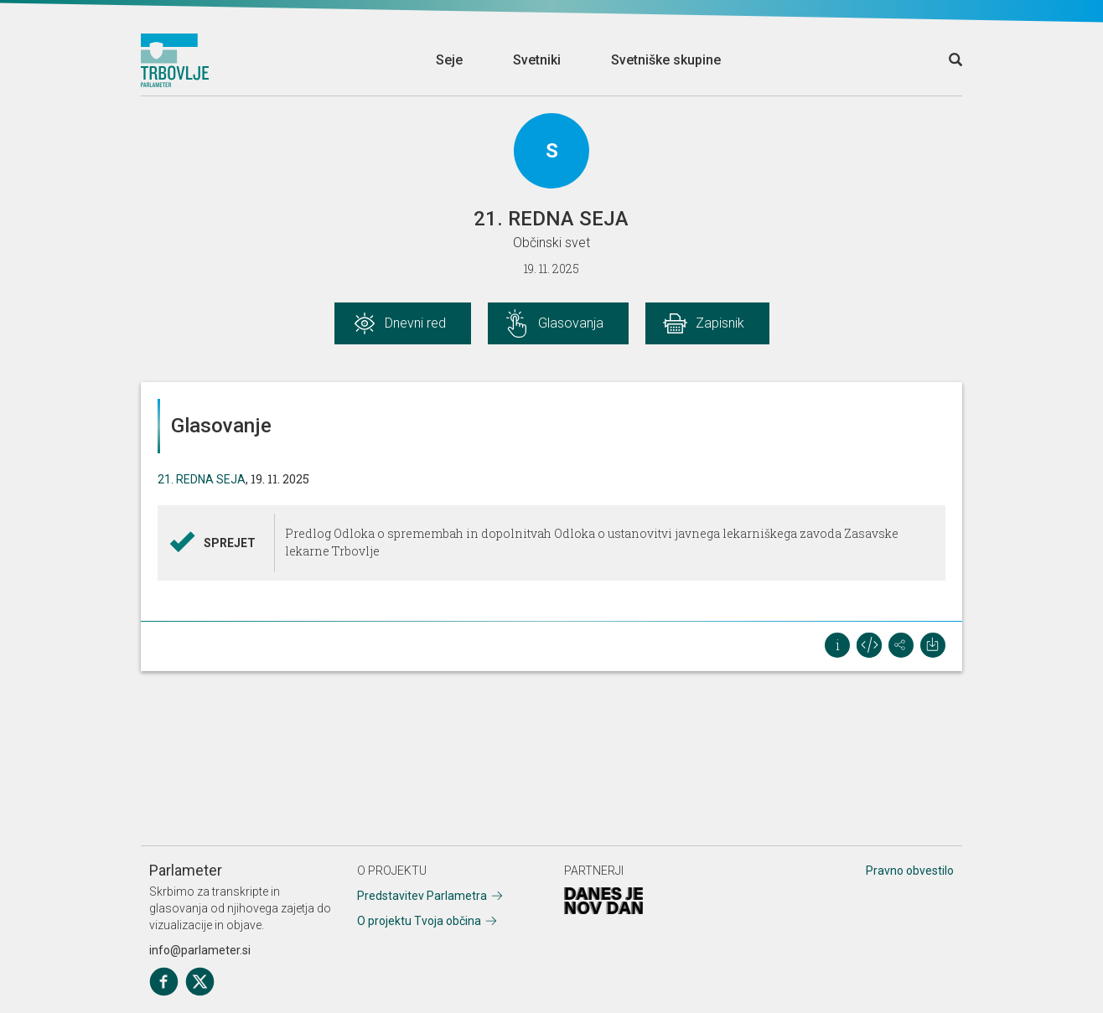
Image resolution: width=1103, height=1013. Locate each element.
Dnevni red (415, 323)
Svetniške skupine (666, 60)
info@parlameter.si (200, 950)
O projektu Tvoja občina (419, 921)
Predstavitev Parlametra (422, 895)
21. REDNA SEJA (202, 479)
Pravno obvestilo (910, 870)
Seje (449, 60)
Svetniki (537, 60)
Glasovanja (570, 323)
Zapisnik (720, 323)
